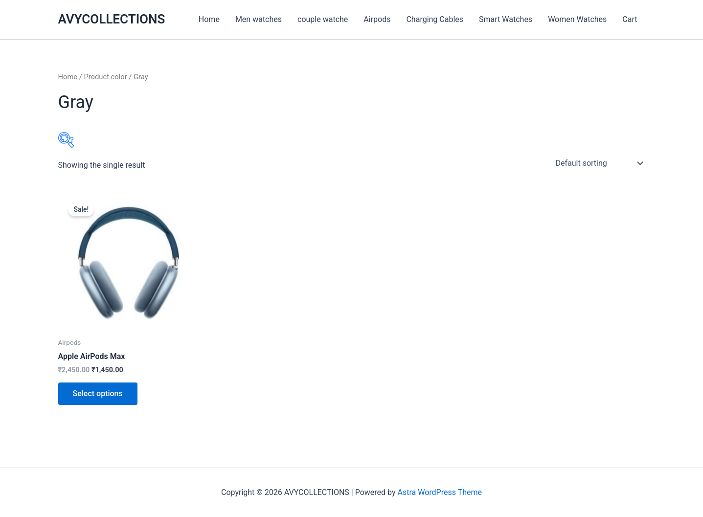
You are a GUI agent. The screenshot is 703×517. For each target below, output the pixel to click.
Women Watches (577, 19)
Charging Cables (434, 19)
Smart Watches (505, 19)
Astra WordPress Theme (440, 492)
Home (209, 19)
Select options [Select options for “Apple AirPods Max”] (98, 393)
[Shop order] (598, 163)
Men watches (258, 19)
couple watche (322, 19)
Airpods (376, 19)
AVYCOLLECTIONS (111, 19)
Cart (629, 19)
